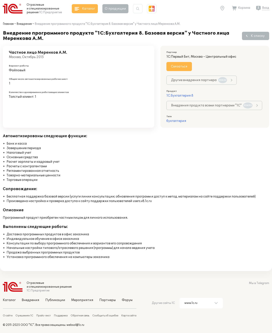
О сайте (7, 315)
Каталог (9, 300)
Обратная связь (80, 315)
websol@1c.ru (75, 325)
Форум (127, 300)
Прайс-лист (43, 315)
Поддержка (61, 315)
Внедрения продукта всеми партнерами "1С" (212, 105)
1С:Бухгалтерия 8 (179, 96)
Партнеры (107, 300)
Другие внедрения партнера (199, 80)
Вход (265, 7)
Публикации (55, 300)
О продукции (115, 9)
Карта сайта (128, 315)
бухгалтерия (176, 121)
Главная (8, 24)
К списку (258, 36)
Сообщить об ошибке (105, 315)
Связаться (179, 66)
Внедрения (24, 24)
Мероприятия (82, 300)
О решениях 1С (24, 315)
